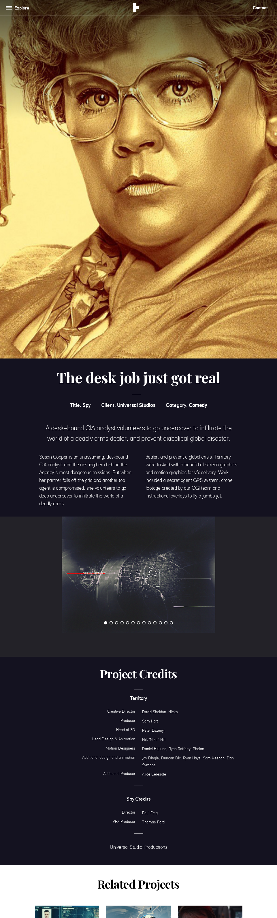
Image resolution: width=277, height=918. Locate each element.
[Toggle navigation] (19, 8)
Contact (260, 7)
